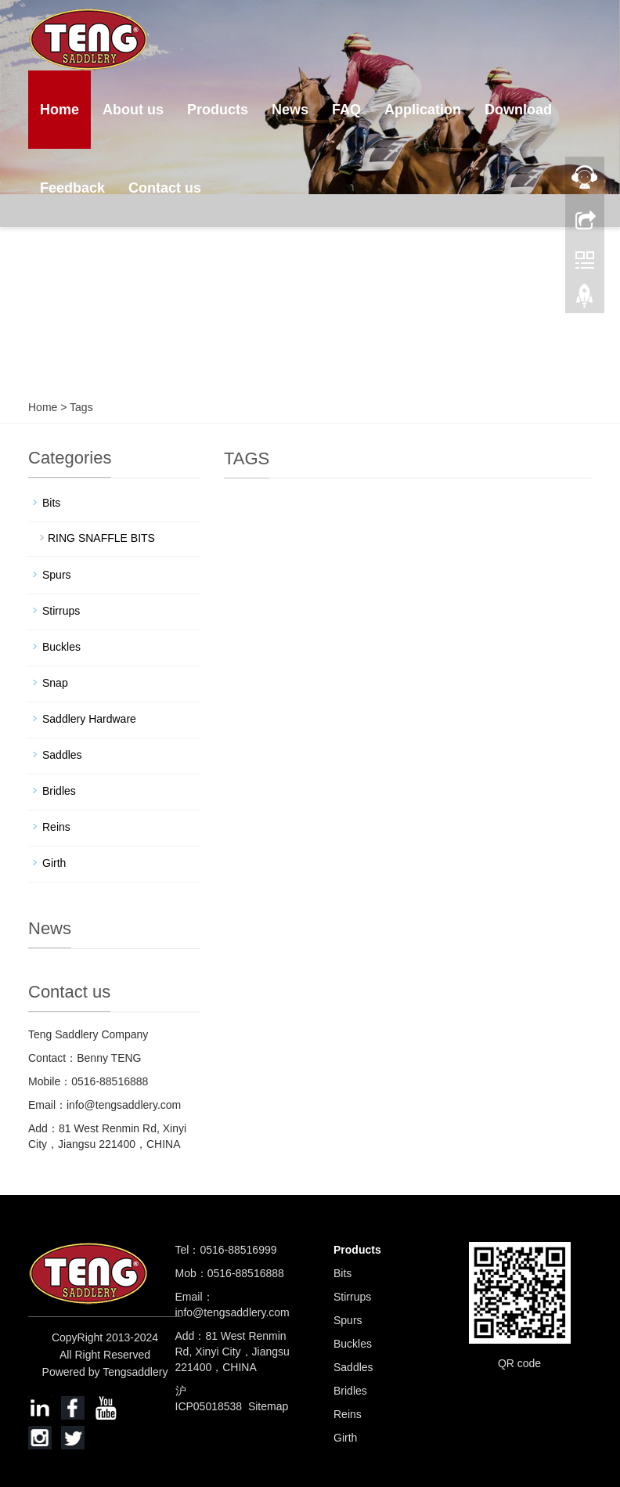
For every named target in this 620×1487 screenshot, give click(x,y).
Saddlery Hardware (89, 719)
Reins (56, 827)
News (290, 109)
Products (217, 109)
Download (518, 109)
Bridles (59, 791)
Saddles (62, 755)
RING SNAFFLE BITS (101, 538)
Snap (55, 683)
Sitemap (268, 1406)
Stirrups (61, 611)
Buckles (61, 647)
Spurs (56, 574)
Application (422, 109)
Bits (51, 502)
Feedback (72, 188)
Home (59, 109)
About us (133, 109)
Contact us (164, 188)
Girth (54, 863)
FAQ (346, 109)
